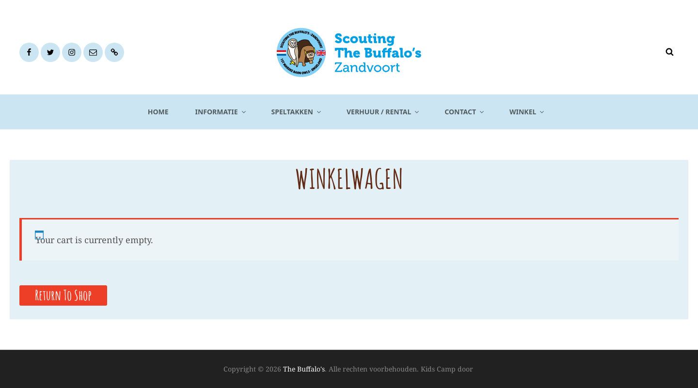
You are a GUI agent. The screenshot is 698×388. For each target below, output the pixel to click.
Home (158, 111)
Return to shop (63, 295)
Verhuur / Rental (383, 111)
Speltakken (296, 111)
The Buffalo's (304, 368)
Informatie (221, 111)
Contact (464, 111)
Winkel (527, 111)
